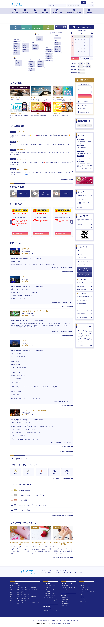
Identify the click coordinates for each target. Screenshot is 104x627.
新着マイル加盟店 (65, 599)
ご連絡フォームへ (84, 345)
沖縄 (18, 603)
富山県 (35, 45)
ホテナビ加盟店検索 (84, 289)
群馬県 (48, 53)
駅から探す (25, 11)
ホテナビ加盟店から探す (48, 597)
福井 (25, 592)
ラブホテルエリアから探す (84, 261)
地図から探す (45, 11)
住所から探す (14, 11)
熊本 (28, 602)
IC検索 (48, 27)
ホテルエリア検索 (26, 27)
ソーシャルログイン (84, 101)
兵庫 (22, 596)
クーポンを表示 (17, 233)
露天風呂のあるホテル (84, 300)
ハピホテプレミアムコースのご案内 (84, 203)
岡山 (18, 598)
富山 (22, 592)
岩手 (28, 587)
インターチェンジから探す (49, 585)
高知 (28, 600)
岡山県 (25, 47)
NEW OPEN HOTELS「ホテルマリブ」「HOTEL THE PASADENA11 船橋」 (84, 164)
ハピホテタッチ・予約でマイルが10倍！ (19, 543)
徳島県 (18, 60)
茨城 (36, 589)
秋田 (22, 587)
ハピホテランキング (84, 195)
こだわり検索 (81, 264)
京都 (25, 596)
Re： (24, 277)
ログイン (85, 96)
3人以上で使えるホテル (84, 310)
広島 (22, 598)
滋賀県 (31, 61)
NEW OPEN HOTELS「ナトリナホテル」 (84, 157)
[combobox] (78, 5)
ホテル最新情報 (65, 603)
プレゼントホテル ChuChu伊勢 (34, 411)
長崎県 (16, 45)
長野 (25, 591)
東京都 (48, 58)
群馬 (39, 589)
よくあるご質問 (84, 207)
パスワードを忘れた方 (85, 105)
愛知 (18, 594)
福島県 (57, 51)
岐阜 (22, 594)
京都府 (31, 63)
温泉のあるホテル (84, 313)
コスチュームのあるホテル (84, 296)
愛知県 (40, 64)
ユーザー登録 (89, 2)
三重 (28, 594)
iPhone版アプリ (84, 224)
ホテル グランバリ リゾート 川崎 (35, 311)
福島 (35, 587)
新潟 (18, 591)
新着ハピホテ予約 (65, 601)
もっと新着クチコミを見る (65, 451)
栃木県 (48, 51)
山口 (32, 598)
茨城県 (48, 49)
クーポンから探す (57, 11)
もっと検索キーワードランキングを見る (62, 478)
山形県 (57, 49)
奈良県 (31, 68)
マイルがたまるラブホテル (49, 595)
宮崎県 (16, 50)
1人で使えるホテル (84, 307)
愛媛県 (18, 63)
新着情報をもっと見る (66, 179)
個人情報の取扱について (43, 620)
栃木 (33, 589)
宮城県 (57, 46)
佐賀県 (16, 43)
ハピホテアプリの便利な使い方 (68, 587)
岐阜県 (40, 61)
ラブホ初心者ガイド (65, 585)
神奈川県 (49, 60)
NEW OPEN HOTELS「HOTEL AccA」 (83, 147)
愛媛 (25, 600)
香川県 (18, 62)
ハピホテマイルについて (84, 199)
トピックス (81, 135)
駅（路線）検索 (37, 27)
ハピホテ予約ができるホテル (83, 269)
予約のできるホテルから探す (73, 11)
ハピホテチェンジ (83, 594)
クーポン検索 (84, 282)
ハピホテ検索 (82, 247)
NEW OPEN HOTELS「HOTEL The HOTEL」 (84, 141)
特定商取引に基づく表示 (56, 620)
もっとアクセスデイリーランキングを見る (61, 515)
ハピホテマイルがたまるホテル (84, 274)
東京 (18, 589)
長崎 (25, 602)
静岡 (25, 594)
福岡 (18, 602)
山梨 (22, 591)
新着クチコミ (64, 605)
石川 (18, 592)
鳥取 (25, 598)
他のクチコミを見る (66, 271)
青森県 (57, 42)
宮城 (32, 587)
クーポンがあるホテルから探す (50, 599)
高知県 (18, 65)
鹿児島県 (16, 52)
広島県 (25, 49)
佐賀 (22, 602)
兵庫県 (31, 66)
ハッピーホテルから (85, 326)
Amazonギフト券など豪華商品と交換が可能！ (62, 543)
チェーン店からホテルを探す (49, 600)
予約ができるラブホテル (48, 593)
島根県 (25, 45)
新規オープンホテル (65, 597)
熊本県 (16, 46)
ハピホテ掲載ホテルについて (85, 599)
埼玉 (26, 589)
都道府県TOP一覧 (84, 121)
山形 (25, 587)
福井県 (35, 48)
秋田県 (57, 48)
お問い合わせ (76, 620)
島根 (28, 598)
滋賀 (28, 596)
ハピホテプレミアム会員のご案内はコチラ (61, 557)
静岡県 (40, 63)
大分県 (16, 48)
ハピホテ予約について (84, 589)
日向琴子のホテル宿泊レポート (50, 610)
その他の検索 (88, 11)
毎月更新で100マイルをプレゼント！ (41, 543)
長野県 (39, 39)
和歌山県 (31, 70)
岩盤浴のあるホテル (84, 303)
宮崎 (35, 602)
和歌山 (35, 596)
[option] (72, 39)
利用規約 (34, 620)
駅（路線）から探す (47, 587)
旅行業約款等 (67, 620)
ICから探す (34, 11)
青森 (18, 587)
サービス (81, 192)
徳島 (22, 600)
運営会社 (27, 620)
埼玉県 (48, 55)
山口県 (25, 51)
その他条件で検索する (84, 317)
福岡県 (16, 41)
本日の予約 (75, 59)
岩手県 (57, 44)
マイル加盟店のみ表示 (58, 32)
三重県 (40, 66)
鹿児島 (39, 602)
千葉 (29, 589)
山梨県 (39, 38)
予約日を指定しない (86, 59)
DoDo (24, 341)
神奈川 (22, 589)
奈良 (32, 596)
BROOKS (25, 249)
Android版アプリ (84, 227)
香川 (18, 600)
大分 (32, 602)
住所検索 (15, 27)
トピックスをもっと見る (86, 168)
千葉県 (48, 56)
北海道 (57, 38)
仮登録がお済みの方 (84, 112)
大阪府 (31, 64)
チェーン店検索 (84, 286)
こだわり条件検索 (61, 27)
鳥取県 (25, 44)
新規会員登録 (83, 108)
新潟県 (39, 36)
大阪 (18, 596)
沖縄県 (16, 53)
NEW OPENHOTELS (47, 608)
